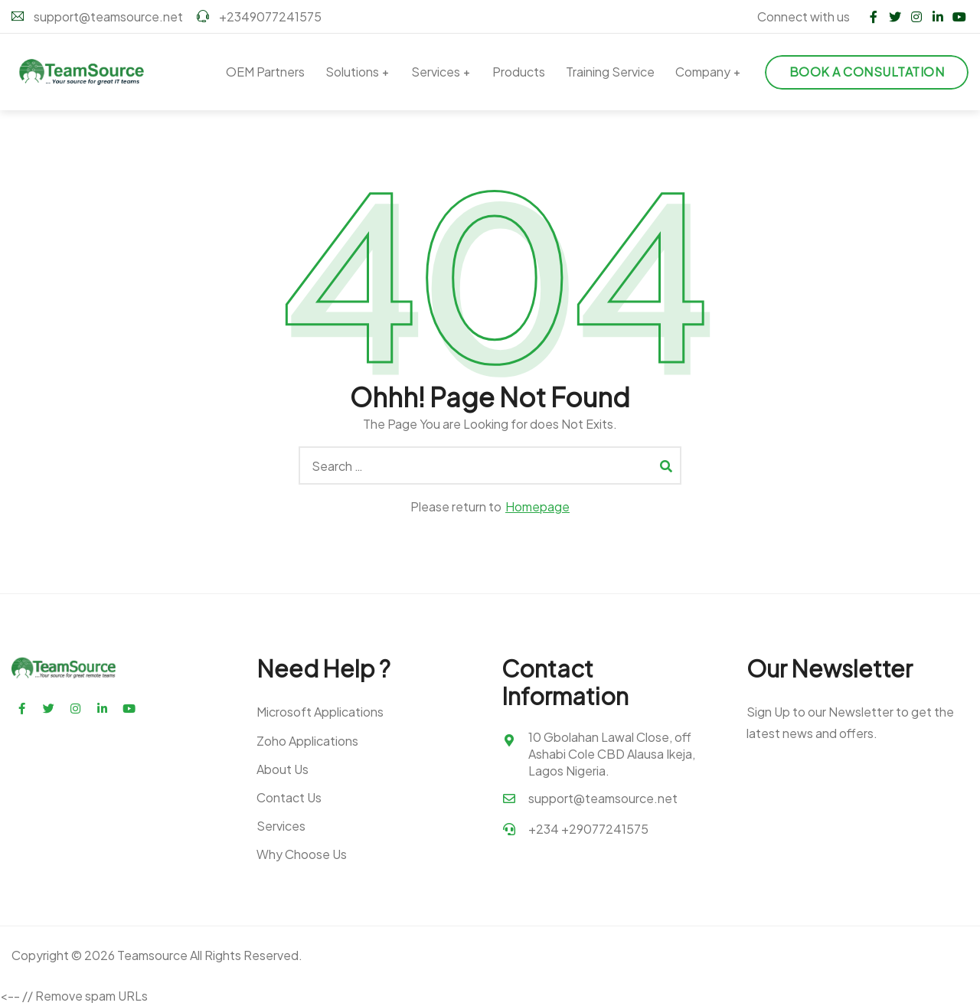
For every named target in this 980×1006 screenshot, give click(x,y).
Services (435, 72)
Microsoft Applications (320, 712)
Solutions (352, 72)
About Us (282, 769)
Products (518, 72)
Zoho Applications (307, 741)
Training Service (610, 72)
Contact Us (289, 797)
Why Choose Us (301, 854)
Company (702, 72)
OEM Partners (265, 72)
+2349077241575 (259, 16)
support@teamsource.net (97, 16)
